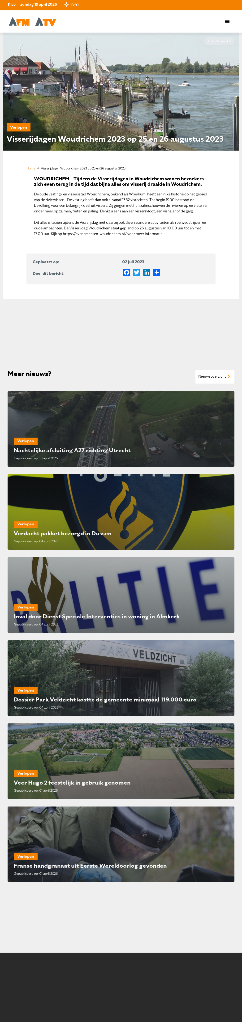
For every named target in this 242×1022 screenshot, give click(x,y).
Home (30, 168)
